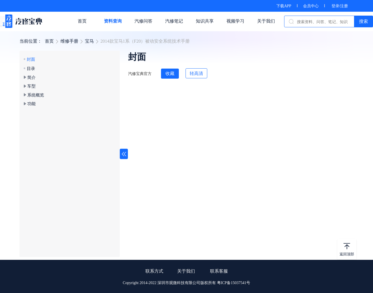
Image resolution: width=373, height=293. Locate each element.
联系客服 (219, 271)
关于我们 (186, 271)
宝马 (89, 41)
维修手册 (69, 41)
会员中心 (311, 6)
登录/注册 (339, 6)
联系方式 (154, 271)
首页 (49, 41)
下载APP (283, 6)
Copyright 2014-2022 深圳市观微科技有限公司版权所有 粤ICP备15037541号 (186, 283)
